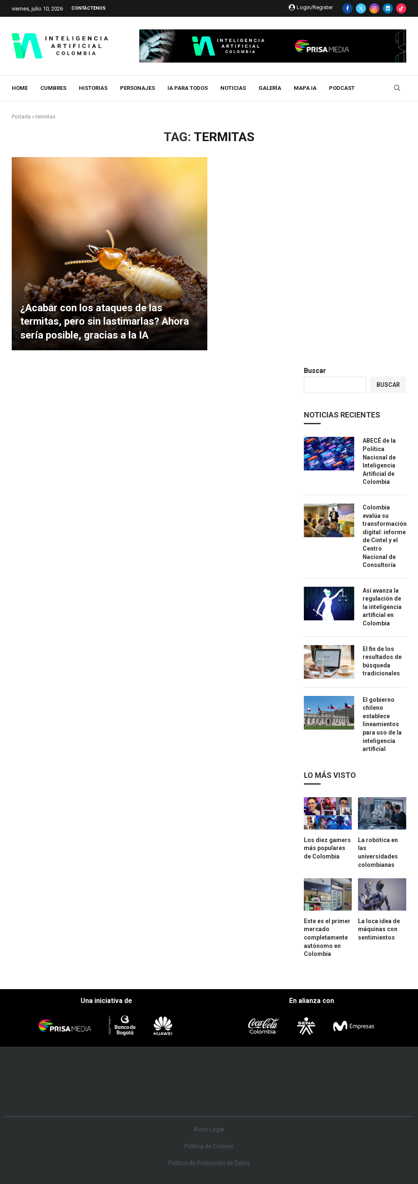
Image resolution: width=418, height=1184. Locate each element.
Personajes (137, 88)
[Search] (397, 88)
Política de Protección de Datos (209, 1163)
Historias (93, 88)
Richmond (111, 1096)
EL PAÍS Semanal (293, 1083)
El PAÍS (116, 1071)
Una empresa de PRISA (42, 1077)
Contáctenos (88, 8)
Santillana (196, 1071)
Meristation (342, 1096)
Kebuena (354, 1083)
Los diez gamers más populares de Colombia (327, 848)
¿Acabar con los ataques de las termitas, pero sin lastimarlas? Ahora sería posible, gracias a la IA (104, 321)
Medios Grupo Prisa (42, 1098)
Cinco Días (230, 1083)
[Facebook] (347, 8)
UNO (174, 1083)
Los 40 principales (156, 1071)
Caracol (361, 1071)
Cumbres (53, 88)
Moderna (153, 1096)
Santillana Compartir (240, 1071)
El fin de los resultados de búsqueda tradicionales (382, 661)
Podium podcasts (194, 1096)
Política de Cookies (209, 1146)
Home (20, 88)
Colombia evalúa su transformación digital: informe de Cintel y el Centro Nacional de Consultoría (384, 536)
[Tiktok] (401, 8)
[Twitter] (361, 8)
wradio (198, 1083)
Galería (270, 88)
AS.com (303, 1071)
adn (331, 1071)
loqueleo (302, 1096)
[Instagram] (374, 8)
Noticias (233, 88)
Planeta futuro (324, 1083)
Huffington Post (127, 1083)
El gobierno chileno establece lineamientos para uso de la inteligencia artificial (382, 724)
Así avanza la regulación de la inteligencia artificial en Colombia (382, 607)
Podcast (342, 88)
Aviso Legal (209, 1129)
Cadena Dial (262, 1083)
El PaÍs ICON (230, 1096)
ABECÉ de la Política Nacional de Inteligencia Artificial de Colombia (379, 461)
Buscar (315, 371)
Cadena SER (276, 1071)
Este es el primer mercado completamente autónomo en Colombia (327, 937)
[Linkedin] (388, 8)
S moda (265, 1096)
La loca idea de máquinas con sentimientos (379, 929)
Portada (21, 116)
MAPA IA (305, 88)
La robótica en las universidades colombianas (378, 852)
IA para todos (187, 88)
